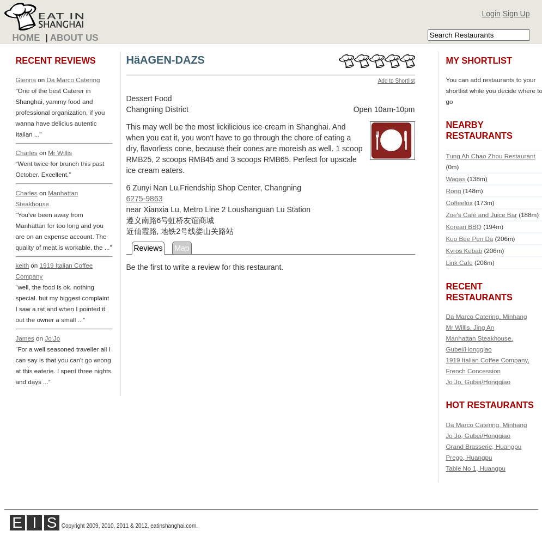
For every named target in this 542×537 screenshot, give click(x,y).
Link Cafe (459, 262)
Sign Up (516, 13)
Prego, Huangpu (469, 457)
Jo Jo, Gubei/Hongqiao (478, 381)
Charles (27, 152)
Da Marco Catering (73, 79)
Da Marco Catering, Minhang (486, 316)
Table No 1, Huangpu (476, 468)
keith (22, 265)
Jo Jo (52, 338)
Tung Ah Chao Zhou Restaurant (490, 155)
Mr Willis (60, 152)
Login (491, 13)
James (25, 338)
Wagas (456, 178)
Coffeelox (459, 202)
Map (181, 248)
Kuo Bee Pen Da (470, 238)
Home (26, 38)
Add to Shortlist (396, 81)
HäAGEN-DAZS (165, 60)
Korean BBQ (464, 226)
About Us (74, 38)
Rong (453, 190)
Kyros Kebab (464, 250)
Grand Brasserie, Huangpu (484, 446)
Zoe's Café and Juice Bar (481, 214)
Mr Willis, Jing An (470, 327)
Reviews (148, 248)
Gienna (26, 79)
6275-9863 (144, 198)
